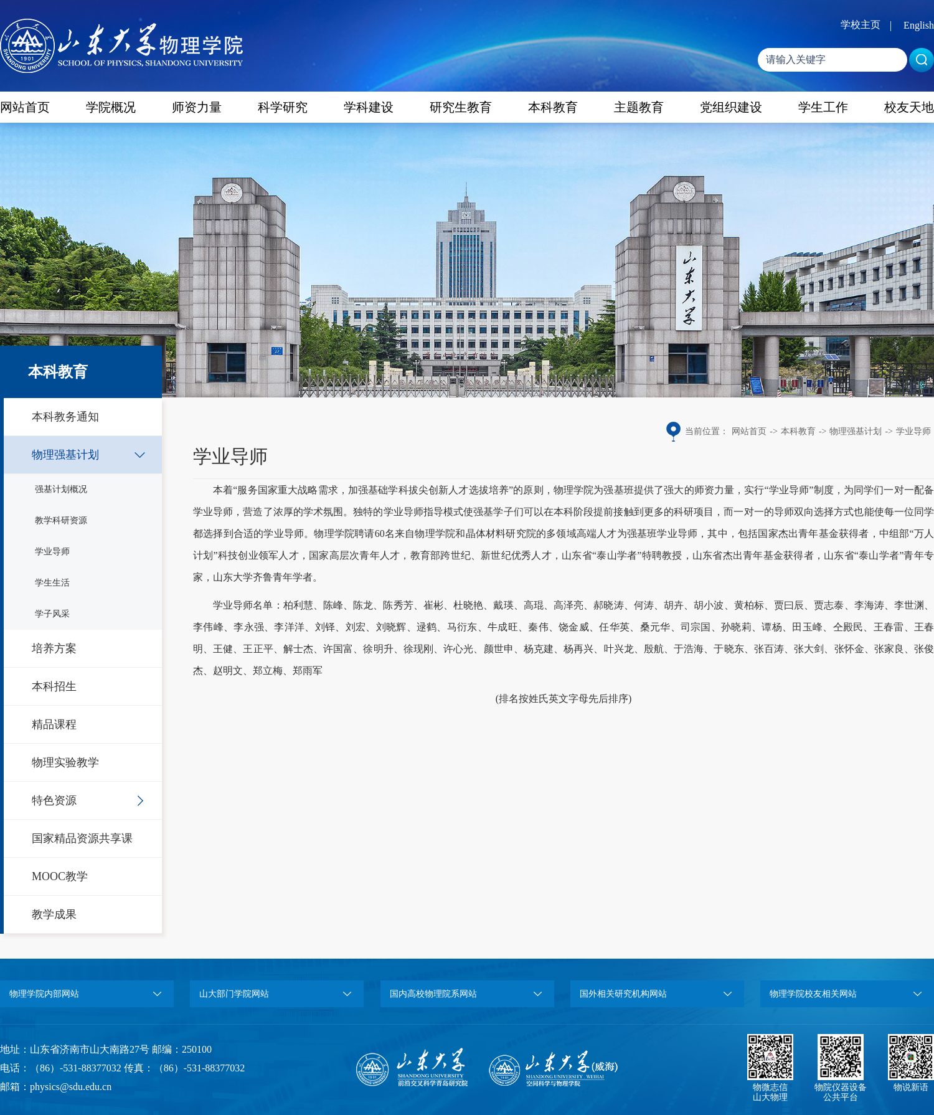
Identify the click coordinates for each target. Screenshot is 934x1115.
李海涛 (869, 605)
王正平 (258, 648)
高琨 (534, 605)
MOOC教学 (60, 876)
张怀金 (849, 648)
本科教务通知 (65, 416)
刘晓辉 (391, 627)
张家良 (889, 648)
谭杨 (772, 627)
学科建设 (369, 107)
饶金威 (574, 627)
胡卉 (674, 605)
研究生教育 (461, 107)
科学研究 (283, 107)
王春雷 (889, 627)
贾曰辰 (789, 605)
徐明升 (378, 648)
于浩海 (689, 648)
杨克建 (539, 648)
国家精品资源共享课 (82, 838)
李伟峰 (208, 627)
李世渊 (909, 605)
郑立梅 (268, 670)
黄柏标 (749, 605)
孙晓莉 (736, 627)
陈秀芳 (398, 605)
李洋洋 (289, 627)
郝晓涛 (608, 605)
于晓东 (728, 648)
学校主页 (860, 24)
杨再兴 (578, 648)
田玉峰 (807, 627)
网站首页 (25, 107)
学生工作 (823, 107)
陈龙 (363, 605)
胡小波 (709, 605)
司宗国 (696, 627)
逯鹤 (427, 627)
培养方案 (54, 648)
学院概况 (111, 107)
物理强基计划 (65, 454)
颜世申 (499, 648)
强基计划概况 (61, 489)
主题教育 (639, 107)
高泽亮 (568, 605)
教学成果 (54, 914)
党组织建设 (731, 107)
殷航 (654, 648)
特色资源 (54, 800)
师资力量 (197, 107)
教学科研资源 (61, 520)
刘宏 (356, 627)
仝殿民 (848, 627)
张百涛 (769, 648)
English (918, 25)
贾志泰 (829, 605)
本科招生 (54, 686)
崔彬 (433, 605)
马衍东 (462, 627)
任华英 (614, 627)
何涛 (644, 605)
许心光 (458, 648)
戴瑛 (503, 605)
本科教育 (553, 107)
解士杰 (298, 648)
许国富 (338, 648)
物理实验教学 (65, 762)
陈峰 (333, 605)
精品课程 (54, 724)
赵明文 (228, 670)
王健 (223, 648)
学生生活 (52, 582)
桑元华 (655, 627)
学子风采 (52, 614)
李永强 (249, 627)
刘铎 (325, 627)
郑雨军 (308, 670)
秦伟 (538, 627)
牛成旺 (503, 627)
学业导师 (52, 551)
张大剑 (809, 648)
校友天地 (909, 107)
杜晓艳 (468, 605)
